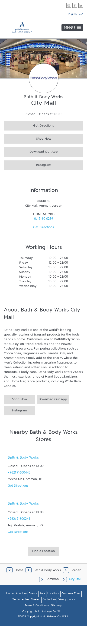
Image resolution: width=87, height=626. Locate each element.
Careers (35, 600)
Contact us (49, 600)
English (72, 15)
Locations (53, 594)
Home (10, 594)
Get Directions (29, 125)
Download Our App (31, 151)
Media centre (20, 600)
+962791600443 (19, 473)
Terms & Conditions (37, 606)
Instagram (27, 164)
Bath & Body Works (23, 458)
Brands (33, 594)
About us (21, 594)
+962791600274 (19, 519)
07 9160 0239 (43, 219)
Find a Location (43, 552)
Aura (42, 594)
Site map (56, 606)
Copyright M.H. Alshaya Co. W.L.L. (43, 612)
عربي (81, 14)
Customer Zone (71, 594)
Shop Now (27, 138)
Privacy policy (66, 600)
